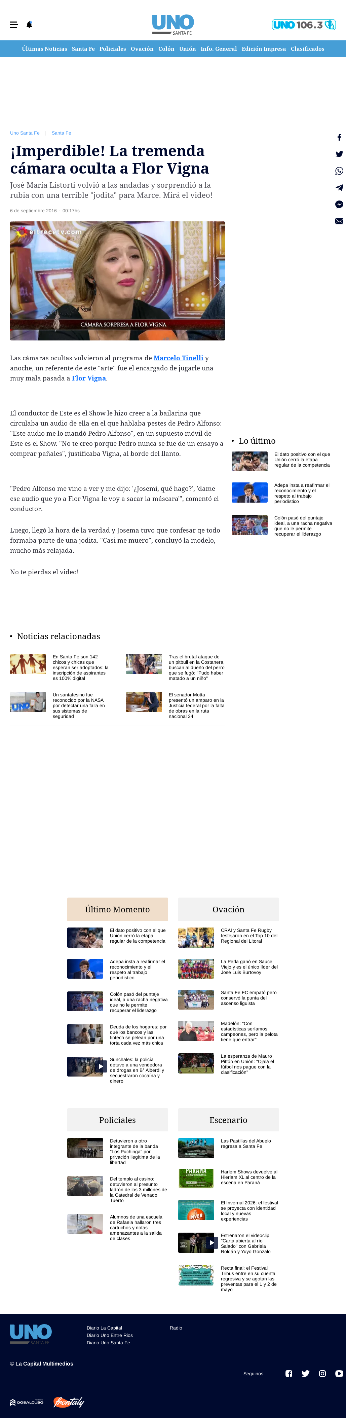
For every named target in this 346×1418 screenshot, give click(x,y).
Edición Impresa (264, 48)
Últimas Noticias (44, 48)
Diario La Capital (104, 1328)
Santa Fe (83, 48)
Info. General (219, 48)
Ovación (142, 48)
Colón (166, 48)
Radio (176, 1328)
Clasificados (307, 48)
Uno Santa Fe (25, 133)
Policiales (113, 48)
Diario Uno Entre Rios (110, 1335)
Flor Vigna (89, 378)
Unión (187, 48)
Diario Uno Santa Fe (108, 1342)
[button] (14, 25)
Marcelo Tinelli (178, 358)
